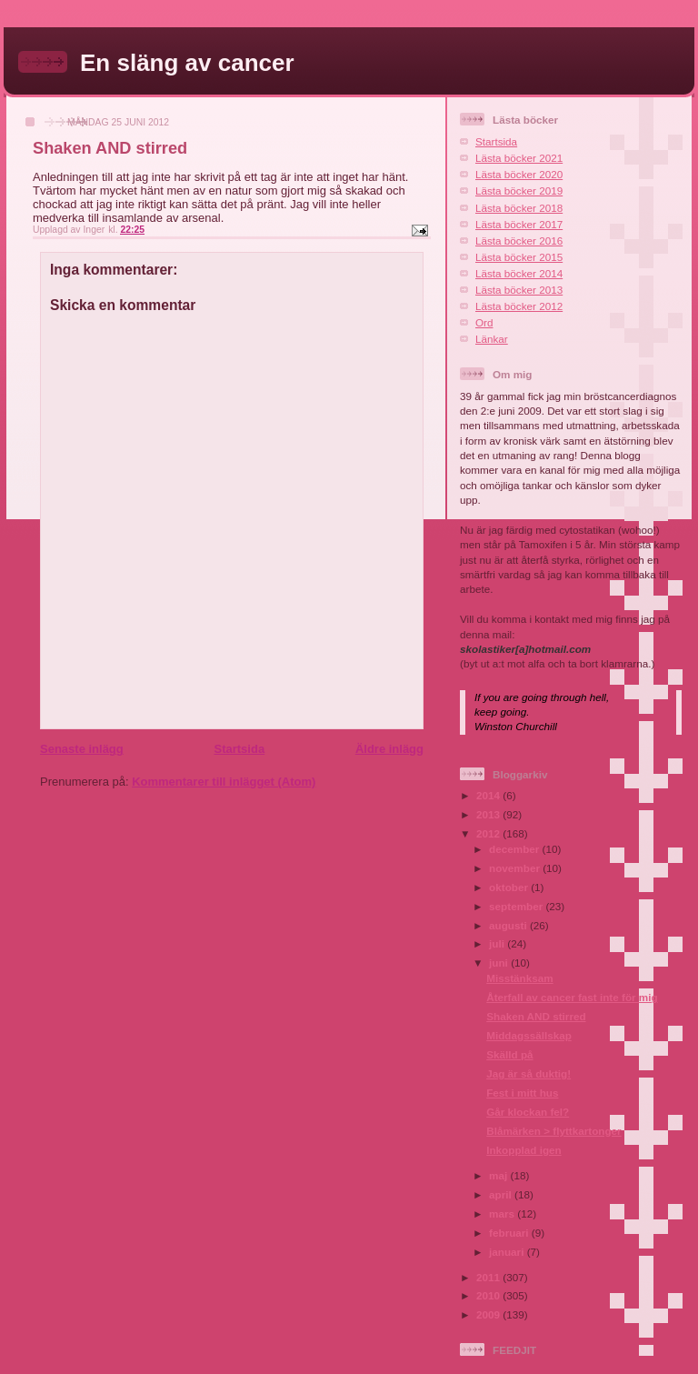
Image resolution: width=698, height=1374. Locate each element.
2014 (489, 795)
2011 (489, 1277)
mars (503, 1213)
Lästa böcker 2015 (519, 257)
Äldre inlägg (389, 749)
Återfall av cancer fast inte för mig (571, 997)
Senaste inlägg (82, 749)
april (501, 1194)
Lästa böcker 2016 (519, 240)
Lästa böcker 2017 (519, 224)
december (515, 849)
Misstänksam (519, 978)
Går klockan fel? (527, 1112)
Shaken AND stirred (535, 1016)
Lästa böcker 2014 (519, 273)
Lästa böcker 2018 (519, 208)
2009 (489, 1314)
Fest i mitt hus (522, 1092)
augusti (509, 925)
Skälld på (509, 1054)
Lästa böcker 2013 (519, 290)
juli (498, 943)
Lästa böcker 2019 (519, 190)
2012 (489, 833)
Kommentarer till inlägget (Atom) (223, 781)
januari (508, 1252)
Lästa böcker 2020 (519, 174)
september (517, 906)
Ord (484, 322)
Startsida (239, 749)
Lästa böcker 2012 (519, 306)
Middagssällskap (529, 1035)
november (516, 868)
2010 (489, 1295)
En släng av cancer (187, 62)
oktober (510, 887)
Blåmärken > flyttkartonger (553, 1131)
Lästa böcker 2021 (519, 158)
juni (500, 962)
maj (499, 1175)
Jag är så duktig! (528, 1073)
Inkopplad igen (523, 1150)
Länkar (491, 339)
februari (510, 1233)
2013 (489, 814)
